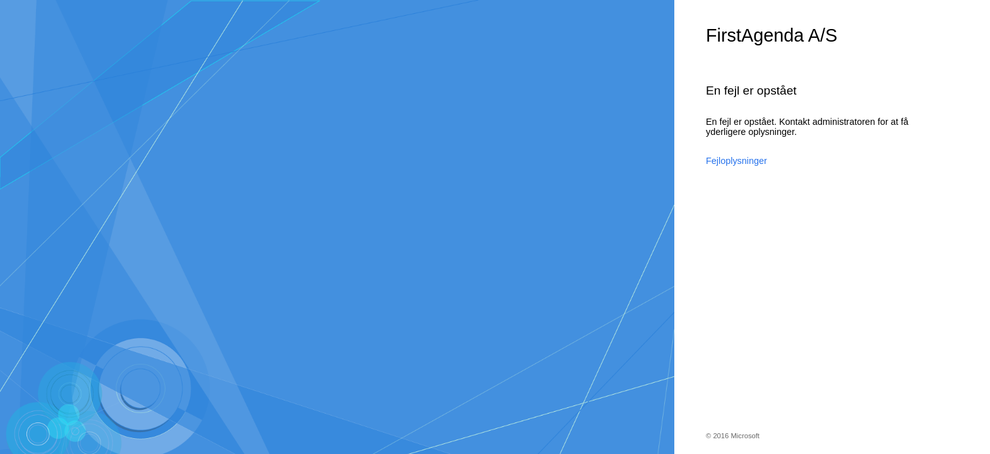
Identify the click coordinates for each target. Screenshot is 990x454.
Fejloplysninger (736, 161)
